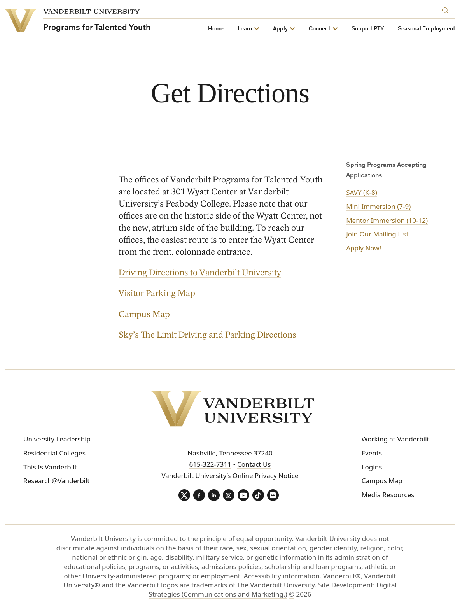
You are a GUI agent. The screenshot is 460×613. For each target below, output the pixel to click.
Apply (280, 29)
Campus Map (144, 314)
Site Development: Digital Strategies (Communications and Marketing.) (273, 589)
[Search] (446, 9)
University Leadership (57, 438)
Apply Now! (363, 247)
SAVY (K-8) (361, 192)
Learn (245, 29)
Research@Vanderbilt (56, 480)
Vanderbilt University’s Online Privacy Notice (229, 475)
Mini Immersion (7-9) (378, 206)
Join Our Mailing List (377, 233)
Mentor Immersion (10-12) (387, 220)
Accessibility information (282, 575)
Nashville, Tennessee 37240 (229, 452)
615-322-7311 (210, 464)
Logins (372, 466)
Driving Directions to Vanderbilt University (200, 273)
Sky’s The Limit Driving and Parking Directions (207, 335)
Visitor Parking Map (157, 294)
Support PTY (368, 29)
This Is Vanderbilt (50, 466)
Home (216, 29)
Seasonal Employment (426, 29)
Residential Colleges (54, 452)
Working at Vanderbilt (395, 438)
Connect (320, 29)
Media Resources (388, 494)
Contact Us (254, 464)
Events (372, 452)
